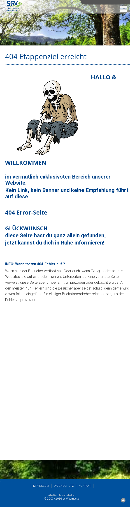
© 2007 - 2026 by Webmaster (62, 498)
